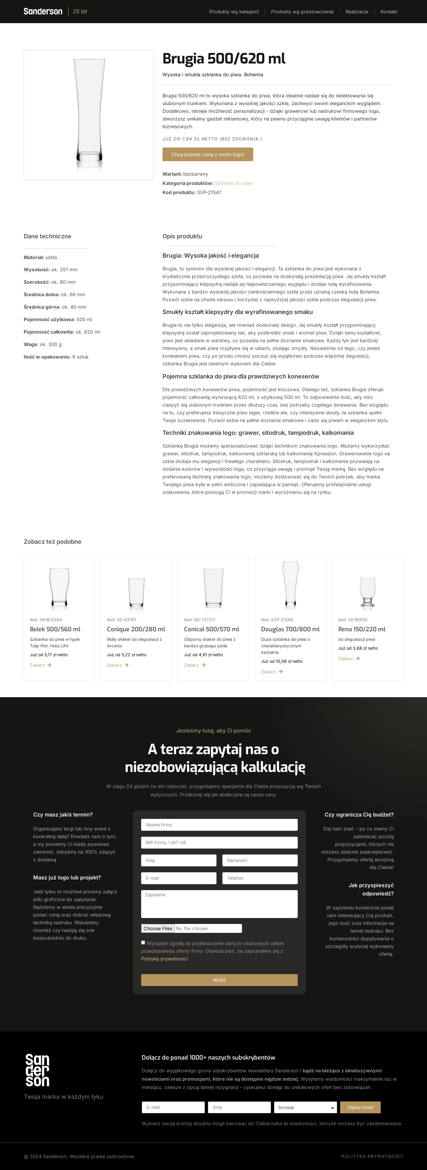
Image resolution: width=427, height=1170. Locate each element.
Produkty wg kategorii (234, 12)
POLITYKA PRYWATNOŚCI (372, 1156)
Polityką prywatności (164, 958)
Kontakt (388, 12)
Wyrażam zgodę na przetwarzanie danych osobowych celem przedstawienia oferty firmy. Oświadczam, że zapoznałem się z (212, 950)
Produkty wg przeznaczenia (302, 12)
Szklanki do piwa (234, 183)
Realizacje (357, 12)
